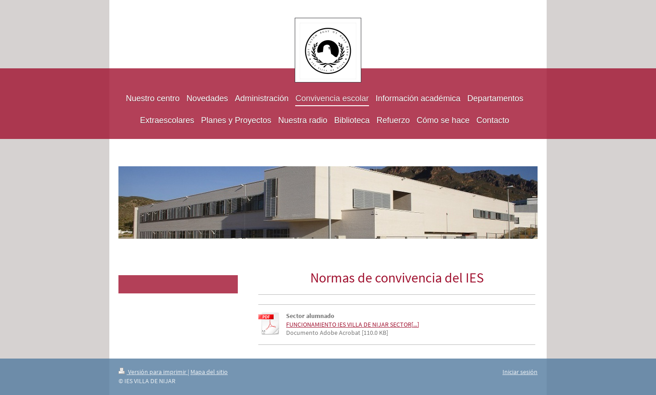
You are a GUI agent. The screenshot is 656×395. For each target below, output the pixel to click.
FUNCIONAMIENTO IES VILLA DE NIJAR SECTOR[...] (352, 324)
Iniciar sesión (520, 372)
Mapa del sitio (209, 372)
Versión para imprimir (153, 372)
